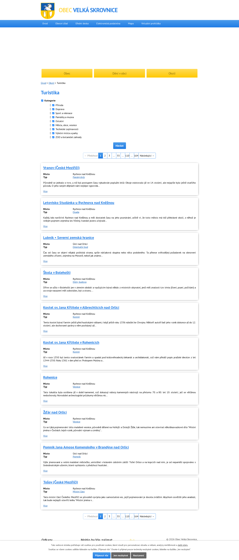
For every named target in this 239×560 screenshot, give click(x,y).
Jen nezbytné (121, 555)
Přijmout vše (101, 555)
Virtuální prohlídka (151, 23)
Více (45, 191)
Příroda (59, 105)
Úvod (45, 23)
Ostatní (60, 121)
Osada (76, 212)
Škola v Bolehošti (56, 272)
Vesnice (76, 386)
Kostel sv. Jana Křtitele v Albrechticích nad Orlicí (81, 307)
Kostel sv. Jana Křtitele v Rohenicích (71, 342)
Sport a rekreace (64, 113)
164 (136, 155)
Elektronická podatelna (108, 23)
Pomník (77, 456)
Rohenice (50, 377)
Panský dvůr (79, 177)
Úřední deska (82, 23)
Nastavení (138, 555)
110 (127, 155)
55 (118, 155)
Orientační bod (80, 247)
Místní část (79, 491)
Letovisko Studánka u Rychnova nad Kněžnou (78, 202)
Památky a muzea (65, 117)
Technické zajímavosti (67, 129)
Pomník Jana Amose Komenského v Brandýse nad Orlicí (86, 447)
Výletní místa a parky (67, 133)
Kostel (76, 316)
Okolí (51, 82)
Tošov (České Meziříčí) (60, 482)
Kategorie (50, 100)
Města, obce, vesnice (66, 125)
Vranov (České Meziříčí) (61, 167)
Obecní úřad (61, 23)
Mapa (131, 23)
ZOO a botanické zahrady (69, 137)
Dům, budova (79, 281)
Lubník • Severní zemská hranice (68, 237)
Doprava (60, 109)
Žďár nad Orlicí (55, 412)
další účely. (183, 545)
